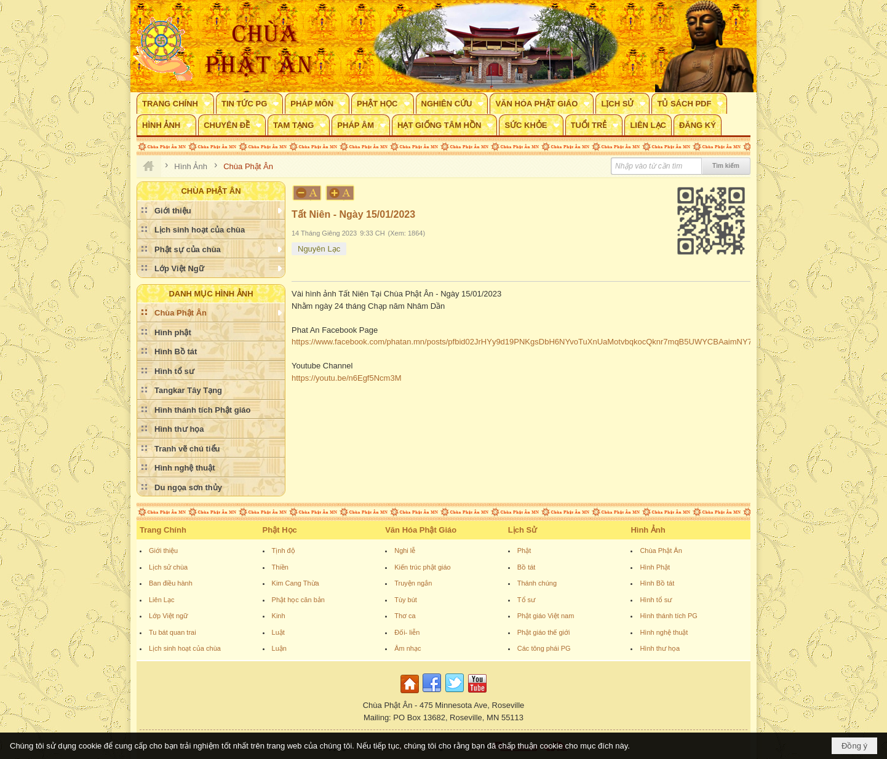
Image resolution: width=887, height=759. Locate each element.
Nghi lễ (404, 550)
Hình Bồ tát (657, 583)
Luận (279, 648)
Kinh (278, 615)
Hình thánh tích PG (669, 615)
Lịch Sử (522, 529)
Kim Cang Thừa (295, 583)
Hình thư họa (660, 648)
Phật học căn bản (298, 599)
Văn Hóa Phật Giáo (420, 529)
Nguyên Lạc (319, 248)
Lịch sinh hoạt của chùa (185, 648)
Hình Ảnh (647, 529)
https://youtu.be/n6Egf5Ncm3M (346, 378)
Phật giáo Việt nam (546, 615)
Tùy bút (405, 599)
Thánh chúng (537, 583)
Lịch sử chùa (168, 567)
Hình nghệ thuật (664, 632)
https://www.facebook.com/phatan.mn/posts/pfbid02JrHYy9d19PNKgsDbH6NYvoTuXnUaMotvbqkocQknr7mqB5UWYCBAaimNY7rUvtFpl (535, 341)
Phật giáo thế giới (543, 632)
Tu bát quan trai (172, 632)
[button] (175, 103)
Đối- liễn (407, 632)
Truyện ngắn (413, 583)
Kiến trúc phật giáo (422, 567)
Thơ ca (405, 615)
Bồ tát (526, 567)
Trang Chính (163, 529)
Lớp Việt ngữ (168, 615)
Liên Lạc (161, 599)
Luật (278, 632)
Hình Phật (655, 567)
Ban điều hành (171, 583)
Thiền (280, 567)
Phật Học (280, 529)
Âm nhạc (407, 648)
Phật (524, 550)
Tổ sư (526, 599)
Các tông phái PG (544, 648)
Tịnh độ (283, 550)
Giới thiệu (163, 550)
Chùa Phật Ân (661, 550)
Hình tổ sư (656, 599)
